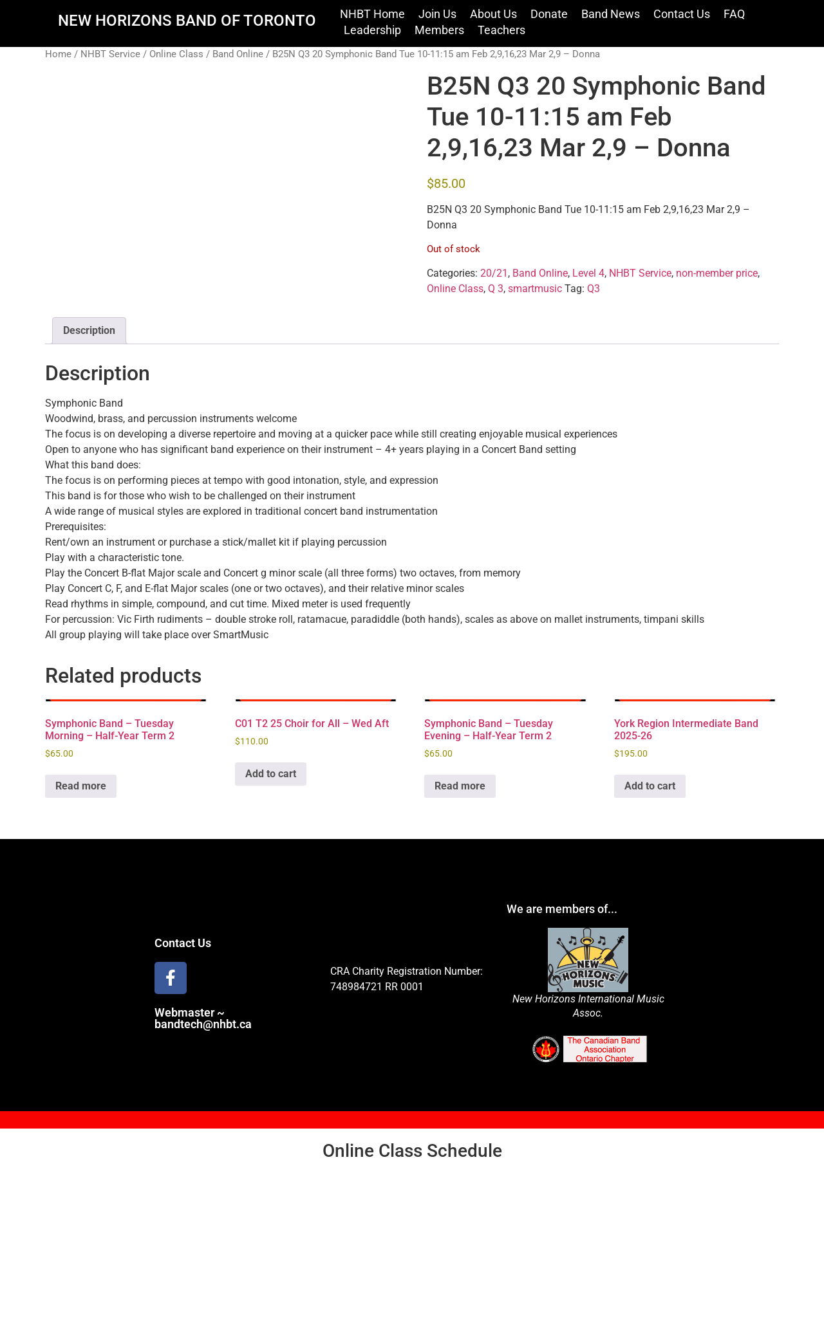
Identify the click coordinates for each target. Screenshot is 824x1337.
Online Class (176, 54)
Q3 (593, 288)
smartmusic (535, 288)
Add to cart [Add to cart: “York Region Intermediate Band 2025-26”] (649, 786)
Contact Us (681, 14)
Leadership (372, 30)
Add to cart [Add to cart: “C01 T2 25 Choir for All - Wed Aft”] (270, 774)
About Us (493, 14)
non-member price (717, 273)
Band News (610, 14)
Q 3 (495, 288)
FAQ (734, 14)
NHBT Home (372, 14)
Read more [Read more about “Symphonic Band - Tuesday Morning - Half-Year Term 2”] (80, 786)
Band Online (237, 54)
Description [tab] (89, 330)
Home (58, 54)
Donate (549, 14)
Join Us (437, 14)
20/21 (494, 273)
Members (439, 30)
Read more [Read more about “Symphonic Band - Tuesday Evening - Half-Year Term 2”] (460, 786)
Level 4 (588, 273)
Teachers (501, 30)
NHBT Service (110, 54)
